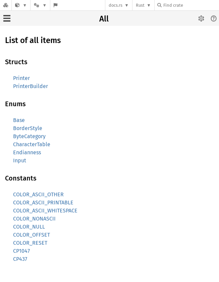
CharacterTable (31, 144)
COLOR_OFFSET (31, 235)
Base (19, 120)
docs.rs (115, 5)
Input (19, 160)
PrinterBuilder (30, 86)
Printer (21, 78)
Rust (140, 5)
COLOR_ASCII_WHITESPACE (45, 210)
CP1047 (21, 251)
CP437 (20, 259)
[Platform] (40, 5)
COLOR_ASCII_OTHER (38, 194)
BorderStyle (27, 128)
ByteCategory (29, 136)
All (104, 19)
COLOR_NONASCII (34, 218)
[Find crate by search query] (191, 5)
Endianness (27, 152)
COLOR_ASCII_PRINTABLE (43, 202)
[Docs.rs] (5, 5)
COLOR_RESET (30, 243)
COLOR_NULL (29, 227)
